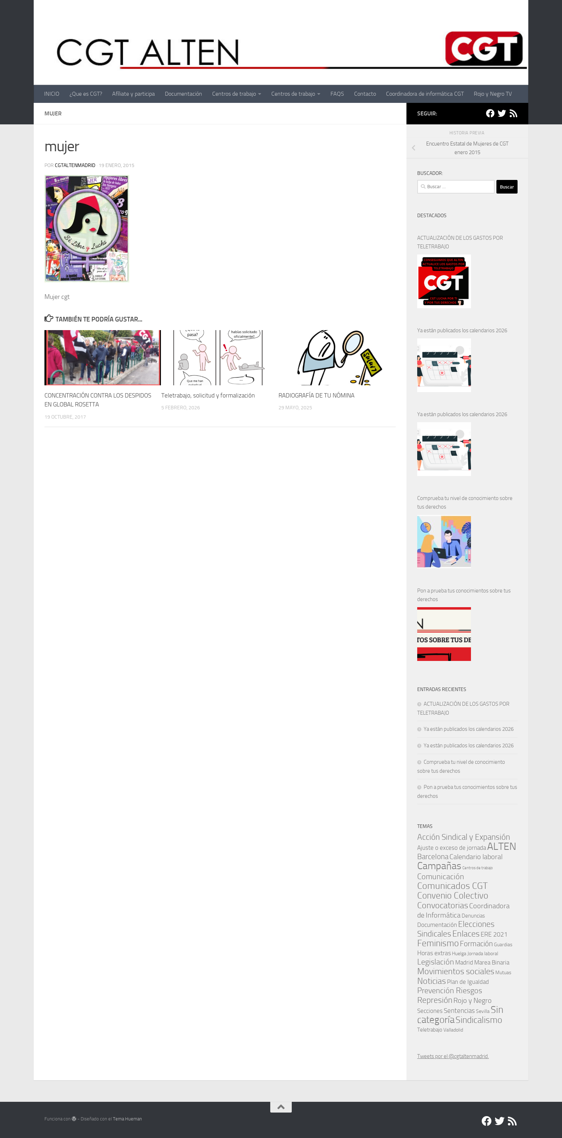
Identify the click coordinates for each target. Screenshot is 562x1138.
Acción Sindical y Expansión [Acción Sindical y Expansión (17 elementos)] (463, 837)
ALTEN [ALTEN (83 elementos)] (501, 846)
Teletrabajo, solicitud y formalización (208, 395)
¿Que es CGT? (86, 93)
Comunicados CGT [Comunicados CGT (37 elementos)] (452, 885)
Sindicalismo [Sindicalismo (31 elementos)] (479, 1019)
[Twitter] (501, 113)
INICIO (51, 93)
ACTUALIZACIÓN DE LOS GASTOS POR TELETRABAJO (460, 242)
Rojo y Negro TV (493, 93)
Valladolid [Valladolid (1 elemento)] (453, 1030)
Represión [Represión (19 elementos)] (434, 1000)
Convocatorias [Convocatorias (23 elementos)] (442, 905)
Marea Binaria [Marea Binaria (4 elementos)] (491, 962)
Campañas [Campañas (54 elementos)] (439, 866)
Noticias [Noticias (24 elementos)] (431, 981)
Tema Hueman (127, 1119)
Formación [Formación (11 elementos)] (476, 943)
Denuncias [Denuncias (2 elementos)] (473, 916)
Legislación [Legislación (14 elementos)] (435, 962)
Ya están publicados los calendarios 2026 (462, 330)
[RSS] (513, 113)
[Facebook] (490, 113)
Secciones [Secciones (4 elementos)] (430, 1010)
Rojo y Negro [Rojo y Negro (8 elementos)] (472, 1000)
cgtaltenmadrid (75, 165)
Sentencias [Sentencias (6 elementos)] (459, 1010)
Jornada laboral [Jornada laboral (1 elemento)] (482, 953)
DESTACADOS (432, 216)
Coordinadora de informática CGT (425, 93)
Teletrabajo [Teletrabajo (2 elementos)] (429, 1030)
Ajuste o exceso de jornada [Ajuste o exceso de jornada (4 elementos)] (451, 847)
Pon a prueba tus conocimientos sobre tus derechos (464, 595)
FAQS (337, 93)
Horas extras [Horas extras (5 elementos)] (434, 953)
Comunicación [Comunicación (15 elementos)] (440, 876)
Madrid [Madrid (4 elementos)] (464, 962)
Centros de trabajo (234, 93)
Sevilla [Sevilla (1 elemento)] (483, 1011)
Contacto (365, 93)
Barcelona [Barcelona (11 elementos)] (432, 856)
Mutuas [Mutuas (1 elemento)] (503, 972)
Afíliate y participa (133, 93)
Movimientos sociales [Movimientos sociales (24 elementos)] (455, 971)
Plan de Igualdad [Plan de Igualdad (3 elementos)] (468, 982)
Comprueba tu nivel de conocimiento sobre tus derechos (465, 502)
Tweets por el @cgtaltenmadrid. (453, 1056)
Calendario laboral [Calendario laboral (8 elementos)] (476, 857)
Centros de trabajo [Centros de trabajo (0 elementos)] (477, 868)
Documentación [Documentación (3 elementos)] (437, 925)
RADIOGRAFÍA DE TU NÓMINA (316, 395)
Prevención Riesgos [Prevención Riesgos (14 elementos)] (449, 990)
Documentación (183, 93)
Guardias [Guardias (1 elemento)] (503, 944)
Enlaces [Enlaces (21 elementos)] (466, 934)
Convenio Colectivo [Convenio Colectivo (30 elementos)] (452, 895)
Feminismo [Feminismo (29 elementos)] (438, 943)
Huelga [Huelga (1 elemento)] (459, 953)
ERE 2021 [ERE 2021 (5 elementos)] (494, 934)
